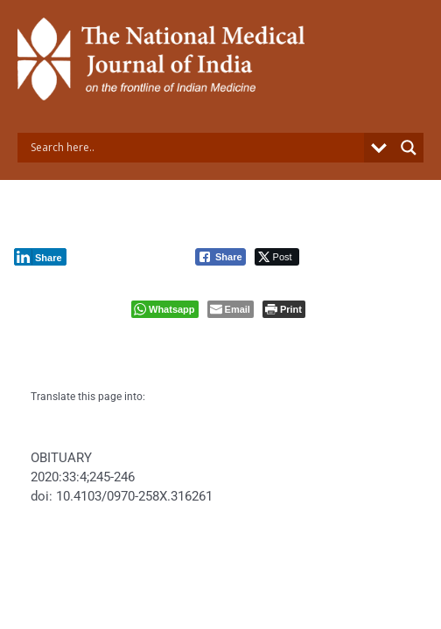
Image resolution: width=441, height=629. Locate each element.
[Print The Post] (283, 309)
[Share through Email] (230, 309)
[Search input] (195, 147)
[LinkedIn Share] (40, 257)
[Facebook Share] (220, 257)
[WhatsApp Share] (165, 309)
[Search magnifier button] (409, 147)
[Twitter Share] (277, 257)
